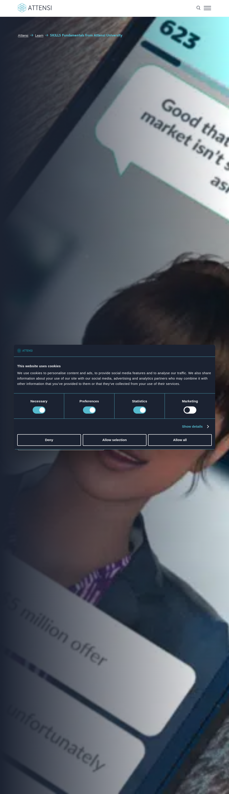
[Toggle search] (198, 8)
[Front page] (34, 11)
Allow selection (114, 440)
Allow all (180, 440)
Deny (49, 440)
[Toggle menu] (207, 8)
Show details (192, 426)
